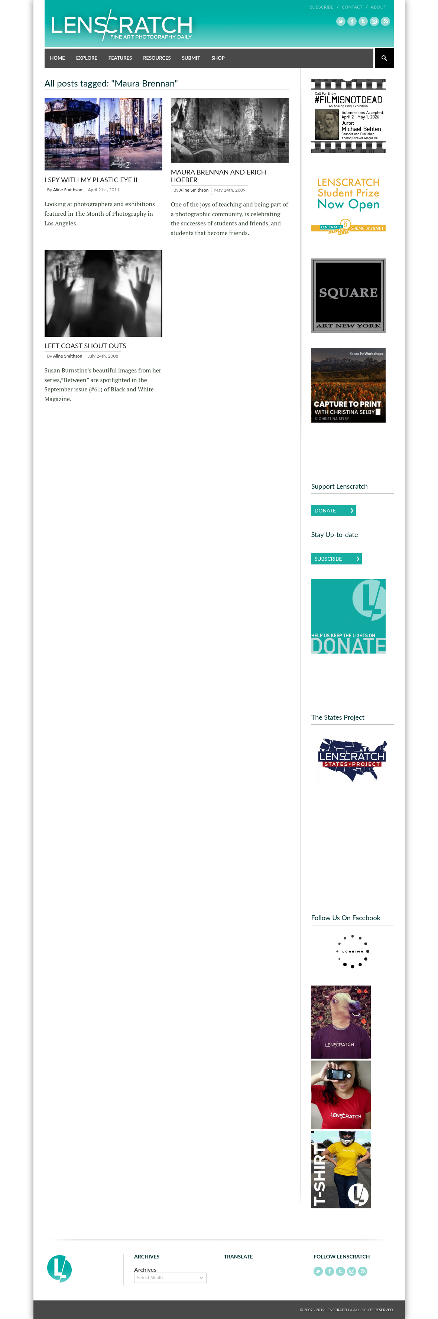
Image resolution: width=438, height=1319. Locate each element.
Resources (157, 58)
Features (120, 58)
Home (57, 58)
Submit (191, 58)
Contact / (355, 7)
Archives (145, 1269)
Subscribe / (324, 7)
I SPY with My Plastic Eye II (91, 180)
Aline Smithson (67, 189)
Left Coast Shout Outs (86, 346)
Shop (218, 58)
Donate (325, 510)
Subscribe (328, 559)
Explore (86, 58)
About (378, 7)
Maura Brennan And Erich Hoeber (218, 176)
